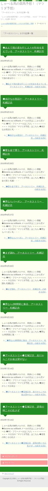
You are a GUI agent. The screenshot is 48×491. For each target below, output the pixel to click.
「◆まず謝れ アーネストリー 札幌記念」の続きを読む (25, 290)
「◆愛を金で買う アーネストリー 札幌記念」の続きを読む (25, 188)
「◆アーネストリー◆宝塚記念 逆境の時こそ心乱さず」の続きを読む (25, 444)
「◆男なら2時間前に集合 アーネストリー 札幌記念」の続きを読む (25, 341)
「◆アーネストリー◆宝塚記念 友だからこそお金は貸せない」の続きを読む (25, 393)
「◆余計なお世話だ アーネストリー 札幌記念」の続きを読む (26, 136)
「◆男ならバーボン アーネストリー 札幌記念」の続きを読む (26, 239)
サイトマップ (9, 474)
